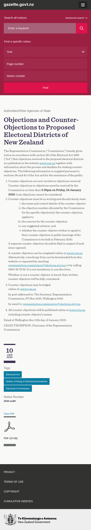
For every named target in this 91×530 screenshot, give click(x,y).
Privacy (9, 472)
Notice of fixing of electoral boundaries (26, 381)
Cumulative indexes (18, 501)
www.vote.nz (47, 163)
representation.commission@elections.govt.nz (37, 265)
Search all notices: (15, 17)
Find (45, 87)
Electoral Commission (18, 388)
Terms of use (13, 481)
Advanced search (76, 17)
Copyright (11, 491)
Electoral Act (13, 374)
